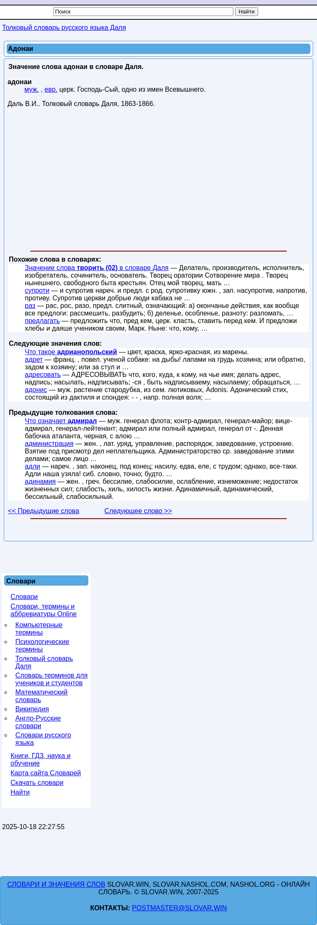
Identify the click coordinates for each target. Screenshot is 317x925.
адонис (36, 389)
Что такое (71, 351)
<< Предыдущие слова (43, 510)
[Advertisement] (158, 181)
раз (30, 305)
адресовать (43, 374)
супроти (37, 290)
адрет (34, 359)
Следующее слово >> (138, 510)
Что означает (61, 420)
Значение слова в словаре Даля (97, 267)
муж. (31, 89)
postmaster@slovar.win (179, 908)
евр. (51, 89)
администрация (49, 443)
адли (32, 466)
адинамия (40, 481)
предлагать (42, 320)
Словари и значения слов (56, 884)
